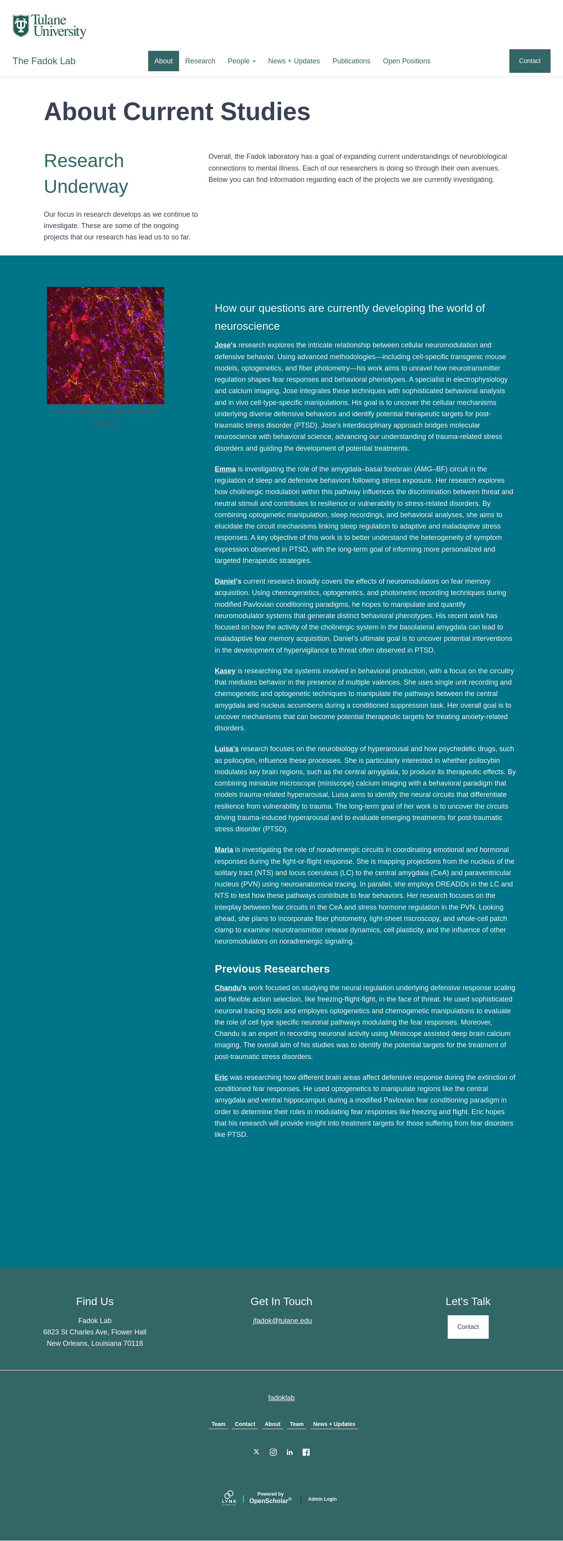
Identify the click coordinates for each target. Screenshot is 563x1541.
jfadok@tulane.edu (282, 1321)
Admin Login (322, 1499)
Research (200, 61)
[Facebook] (306, 1452)
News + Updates (294, 61)
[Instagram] (273, 1452)
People (242, 61)
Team (219, 1424)
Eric (221, 1077)
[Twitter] (256, 1452)
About (163, 61)
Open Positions (407, 61)
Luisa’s (226, 749)
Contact (530, 61)
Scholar (270, 1498)
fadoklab (281, 1398)
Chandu (228, 988)
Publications (351, 61)
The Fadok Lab (44, 61)
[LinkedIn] (289, 1452)
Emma (225, 469)
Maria (224, 850)
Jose (223, 345)
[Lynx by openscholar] (235, 1499)
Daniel (225, 581)
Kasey (225, 671)
